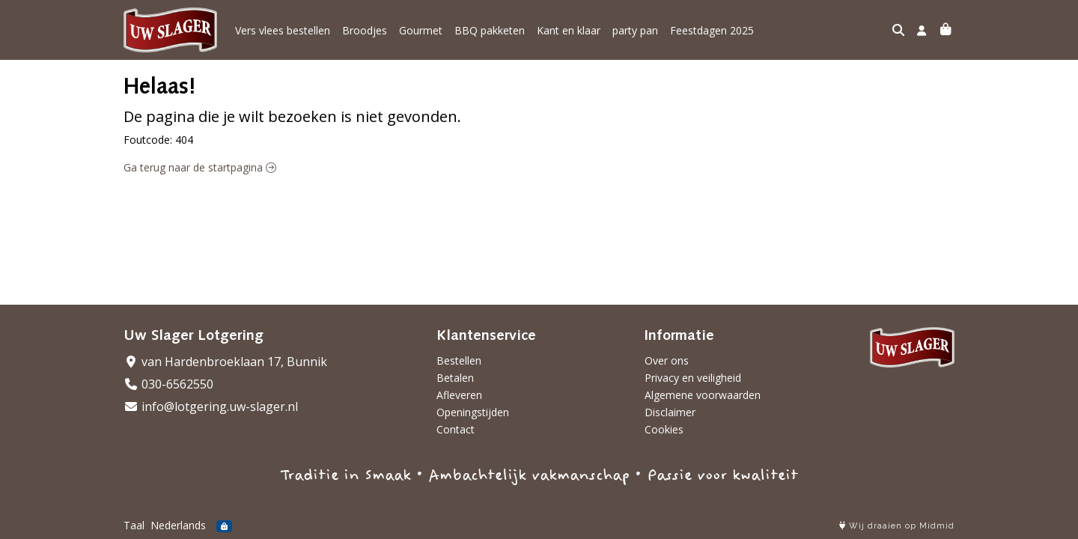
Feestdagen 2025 (712, 30)
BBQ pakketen (489, 30)
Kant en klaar (568, 30)
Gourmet (420, 30)
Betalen (455, 378)
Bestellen (458, 360)
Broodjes (364, 30)
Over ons (667, 360)
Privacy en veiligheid (693, 378)
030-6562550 (168, 384)
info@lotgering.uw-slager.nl (211, 406)
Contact (455, 429)
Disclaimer (670, 412)
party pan (635, 30)
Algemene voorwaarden (703, 395)
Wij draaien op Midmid (896, 526)
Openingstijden (472, 412)
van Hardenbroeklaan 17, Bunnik (225, 361)
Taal (134, 525)
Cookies (664, 429)
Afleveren (459, 395)
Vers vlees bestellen (282, 30)
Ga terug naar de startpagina (200, 167)
